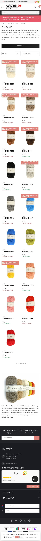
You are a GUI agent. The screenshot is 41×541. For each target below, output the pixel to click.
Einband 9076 (8, 151)
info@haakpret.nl (11, 464)
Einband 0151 (8, 184)
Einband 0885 (28, 117)
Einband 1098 (8, 251)
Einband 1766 (27, 319)
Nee (22, 537)
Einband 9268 (27, 251)
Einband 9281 (27, 218)
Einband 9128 (8, 319)
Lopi (16, 24)
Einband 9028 (8, 285)
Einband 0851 (8, 84)
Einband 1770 (8, 352)
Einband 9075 (8, 117)
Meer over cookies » (31, 537)
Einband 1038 (27, 84)
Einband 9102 (8, 218)
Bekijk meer (33, 486)
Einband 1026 (27, 184)
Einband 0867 (28, 151)
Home (3, 24)
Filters (20, 46)
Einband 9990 (28, 285)
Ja (16, 537)
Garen (10, 24)
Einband (23, 24)
